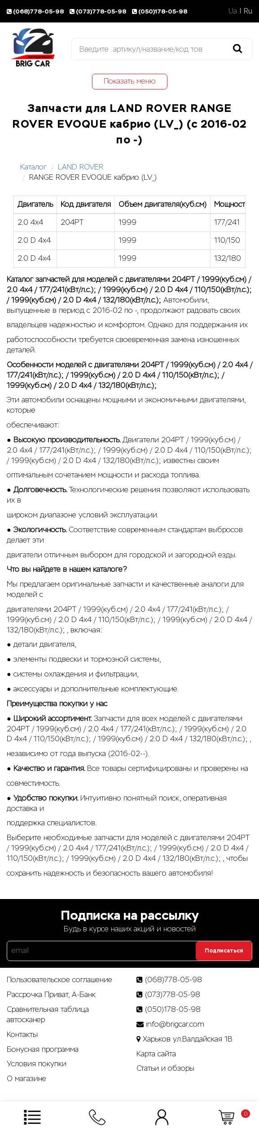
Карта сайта (156, 1054)
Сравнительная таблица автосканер (48, 1014)
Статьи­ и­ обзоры (165, 1068)
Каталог (33, 167)
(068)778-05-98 (36, 11)
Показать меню (130, 81)
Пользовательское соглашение (59, 979)
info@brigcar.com (175, 1024)
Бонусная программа (43, 1049)
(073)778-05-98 (99, 11)
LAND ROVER (80, 167)
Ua (232, 11)
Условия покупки (36, 1063)
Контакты (22, 1034)
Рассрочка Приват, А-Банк (51, 994)
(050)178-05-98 (160, 11)
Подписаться (224, 950)
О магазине (26, 1078)
